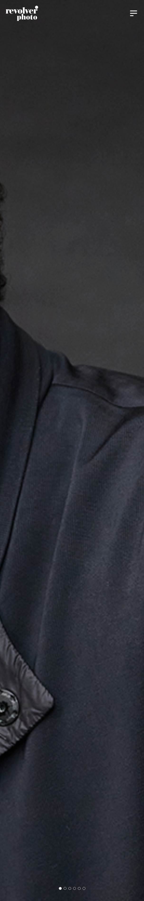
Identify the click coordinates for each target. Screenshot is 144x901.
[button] (60, 888)
